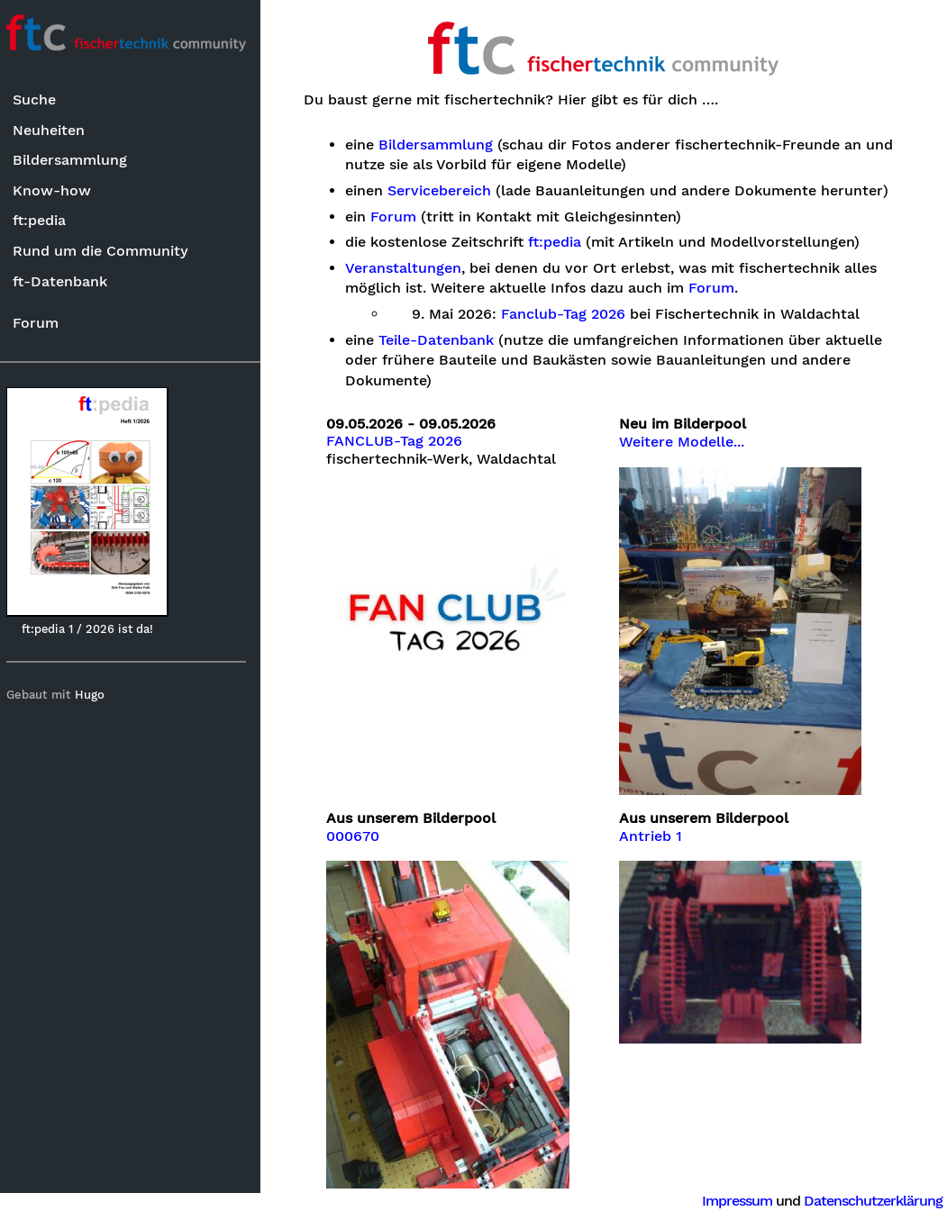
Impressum (737, 1200)
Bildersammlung (77, 160)
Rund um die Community (108, 250)
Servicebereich (449, 191)
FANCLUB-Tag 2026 (404, 462)
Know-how (59, 190)
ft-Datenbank (67, 281)
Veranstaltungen (413, 288)
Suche (41, 100)
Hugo (98, 695)
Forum (43, 322)
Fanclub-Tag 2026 (573, 335)
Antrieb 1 (655, 850)
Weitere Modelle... (686, 463)
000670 (362, 850)
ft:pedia (46, 221)
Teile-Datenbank (446, 360)
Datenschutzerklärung (873, 1200)
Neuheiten (56, 130)
